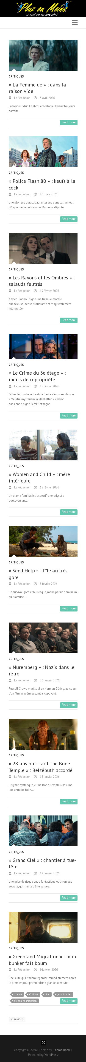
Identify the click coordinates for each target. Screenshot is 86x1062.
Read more (69, 122)
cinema (18, 994)
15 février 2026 (49, 386)
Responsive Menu (75, 22)
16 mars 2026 (48, 194)
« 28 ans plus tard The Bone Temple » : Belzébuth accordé (40, 766)
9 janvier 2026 (48, 970)
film (47, 994)
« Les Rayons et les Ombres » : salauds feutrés (42, 280)
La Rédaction (22, 98)
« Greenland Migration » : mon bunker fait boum (42, 959)
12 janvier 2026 (49, 873)
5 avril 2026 (47, 98)
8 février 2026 (48, 584)
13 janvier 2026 (49, 777)
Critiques (16, 76)
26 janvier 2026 (49, 680)
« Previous (17, 1019)
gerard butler (64, 994)
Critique (33, 994)
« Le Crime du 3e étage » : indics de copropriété (37, 376)
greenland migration (25, 1000)
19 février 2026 (49, 291)
